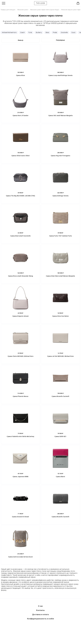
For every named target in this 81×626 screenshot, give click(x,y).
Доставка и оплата (40, 614)
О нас (40, 606)
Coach (22, 32)
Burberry (39, 32)
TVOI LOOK (40, 3)
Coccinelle (64, 32)
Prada (55, 32)
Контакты (40, 610)
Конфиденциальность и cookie (40, 619)
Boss (47, 32)
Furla (30, 32)
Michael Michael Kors (9, 32)
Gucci (73, 32)
